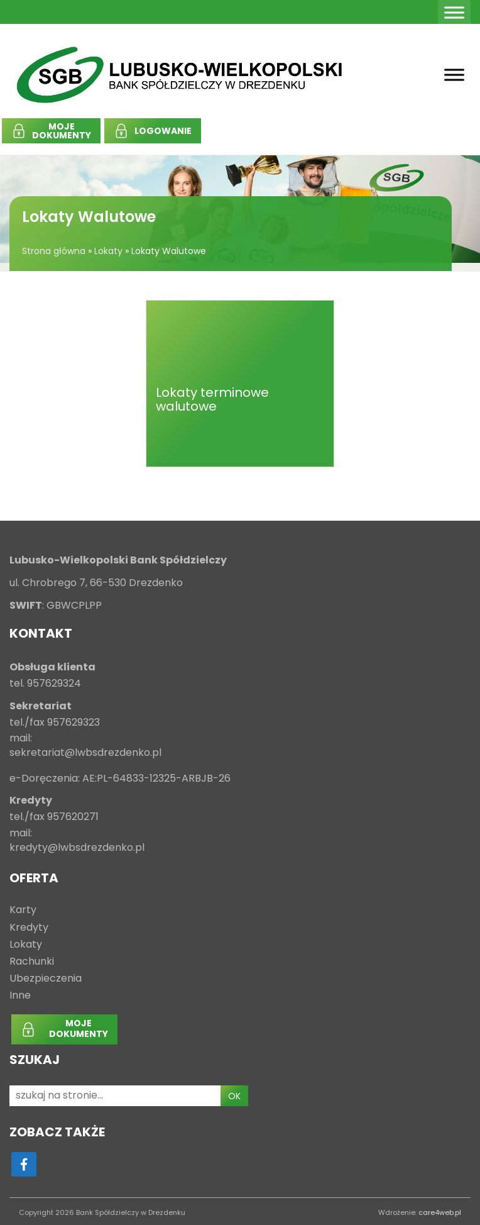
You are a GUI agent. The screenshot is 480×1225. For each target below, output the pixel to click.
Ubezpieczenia (45, 978)
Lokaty (108, 251)
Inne (20, 995)
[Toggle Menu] (454, 12)
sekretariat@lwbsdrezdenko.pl (85, 753)
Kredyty (28, 927)
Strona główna (53, 251)
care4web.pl (439, 1212)
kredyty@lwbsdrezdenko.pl (77, 848)
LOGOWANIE (163, 131)
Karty (22, 910)
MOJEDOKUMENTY (61, 130)
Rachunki (31, 961)
